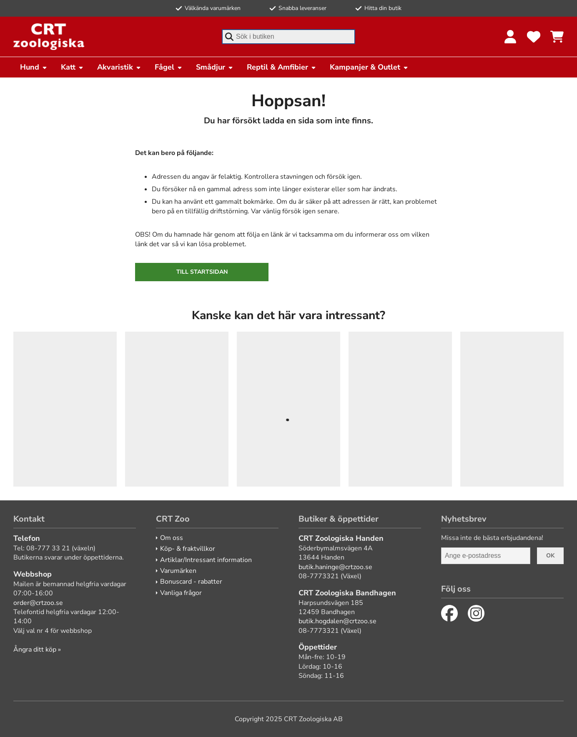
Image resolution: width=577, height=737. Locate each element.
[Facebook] (449, 613)
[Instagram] (476, 613)
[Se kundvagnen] (557, 37)
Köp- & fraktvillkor (187, 548)
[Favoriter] (534, 37)
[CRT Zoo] (48, 36)
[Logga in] (510, 37)
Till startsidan (202, 272)
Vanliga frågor (181, 592)
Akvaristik (119, 67)
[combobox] (288, 36)
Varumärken (178, 570)
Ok (550, 556)
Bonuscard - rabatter (191, 581)
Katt (72, 67)
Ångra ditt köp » (37, 649)
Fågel (169, 67)
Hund (34, 67)
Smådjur (214, 67)
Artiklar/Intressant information (206, 560)
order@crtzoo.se (38, 602)
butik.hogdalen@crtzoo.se (337, 621)
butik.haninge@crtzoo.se (335, 567)
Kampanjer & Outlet (369, 67)
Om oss (171, 537)
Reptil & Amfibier (281, 67)
